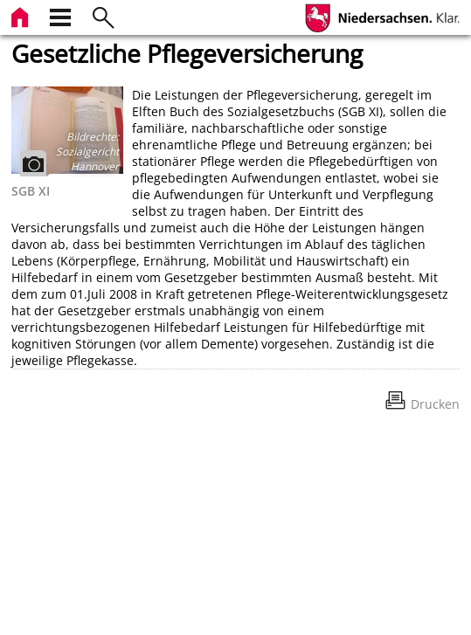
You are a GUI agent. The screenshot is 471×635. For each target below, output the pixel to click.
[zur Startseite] (21, 15)
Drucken (435, 404)
